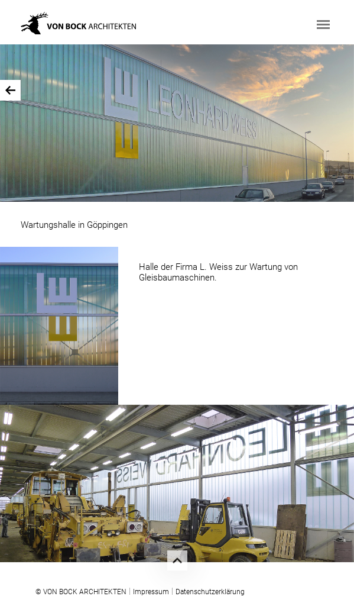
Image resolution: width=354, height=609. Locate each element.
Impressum (151, 592)
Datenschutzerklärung (210, 592)
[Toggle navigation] (323, 25)
